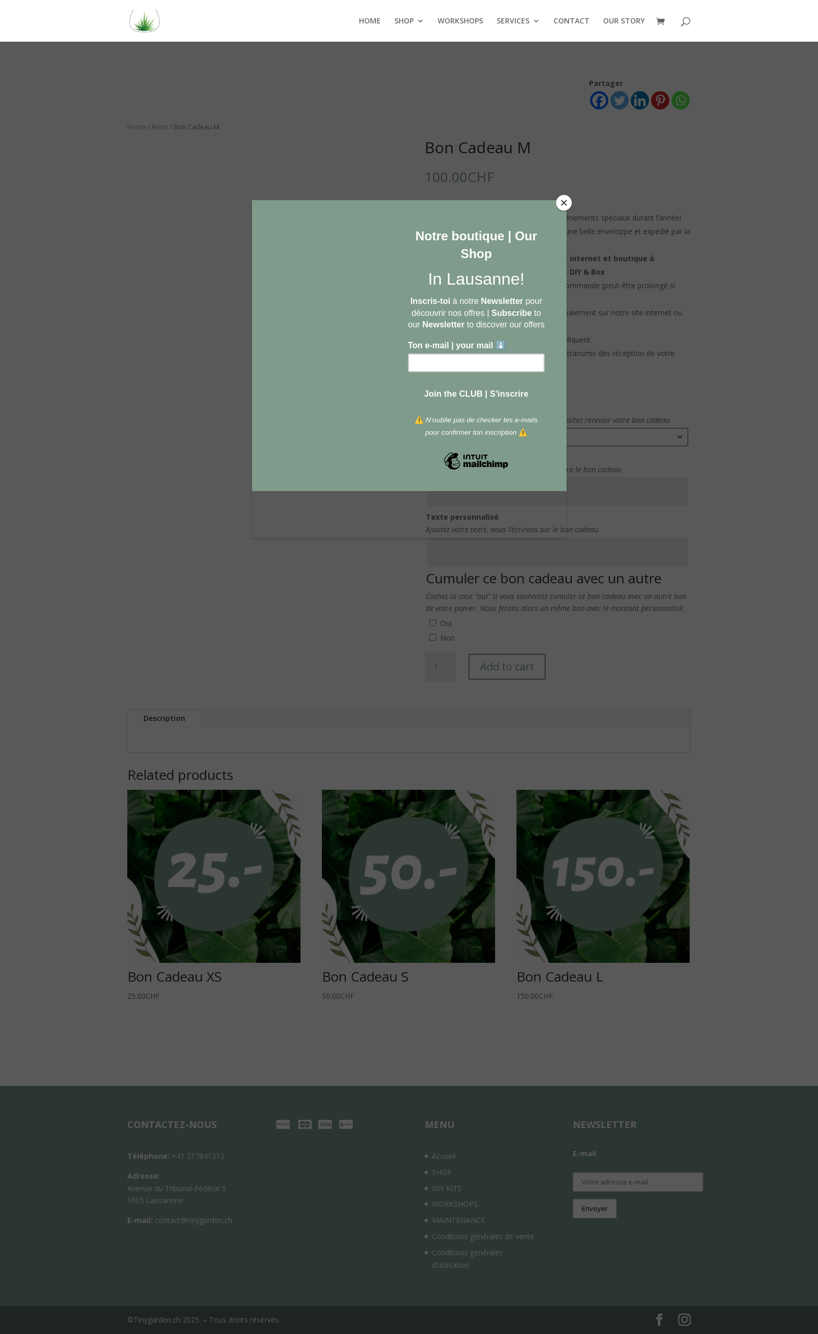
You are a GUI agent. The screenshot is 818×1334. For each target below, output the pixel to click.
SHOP (404, 21)
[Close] (564, 203)
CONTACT (572, 21)
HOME (370, 21)
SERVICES (513, 21)
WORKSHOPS (460, 21)
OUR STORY (624, 21)
